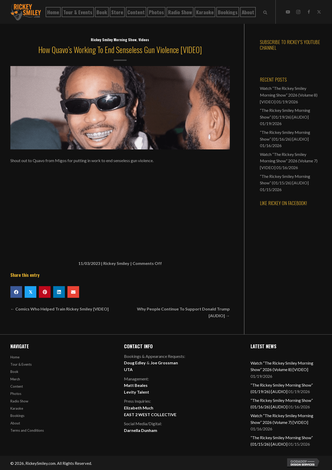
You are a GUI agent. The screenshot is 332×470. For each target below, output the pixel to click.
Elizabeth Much (138, 407)
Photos (15, 394)
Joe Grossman (164, 362)
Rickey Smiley (116, 263)
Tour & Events (21, 364)
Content (16, 386)
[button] (288, 12)
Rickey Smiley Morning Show (113, 39)
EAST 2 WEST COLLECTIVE (150, 414)
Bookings (17, 416)
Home (14, 357)
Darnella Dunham (140, 430)
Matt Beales (136, 385)
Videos (144, 39)
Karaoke (16, 408)
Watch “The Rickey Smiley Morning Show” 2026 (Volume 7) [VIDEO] (288, 161)
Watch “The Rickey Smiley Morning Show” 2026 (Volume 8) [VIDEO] (288, 95)
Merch (15, 379)
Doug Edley (135, 362)
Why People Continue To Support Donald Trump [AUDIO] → (183, 312)
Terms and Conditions (27, 430)
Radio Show (19, 401)
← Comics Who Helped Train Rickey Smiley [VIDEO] (59, 308)
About (15, 423)
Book (14, 372)
